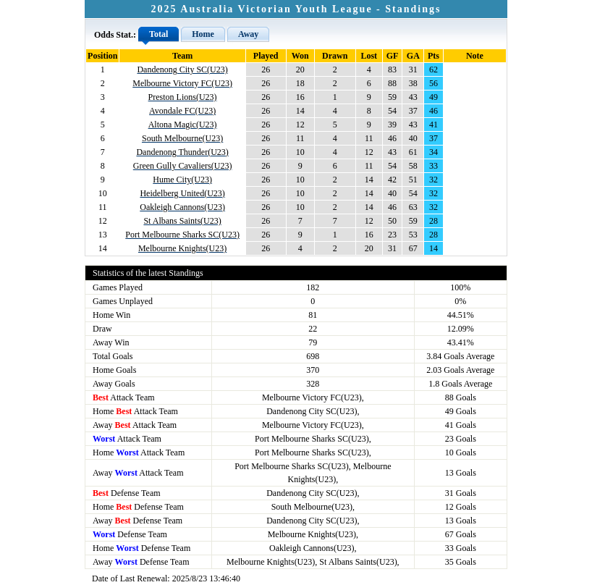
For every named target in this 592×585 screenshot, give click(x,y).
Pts (433, 56)
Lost (368, 56)
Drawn (334, 56)
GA (413, 56)
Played (266, 56)
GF (392, 56)
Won (300, 56)
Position (102, 56)
